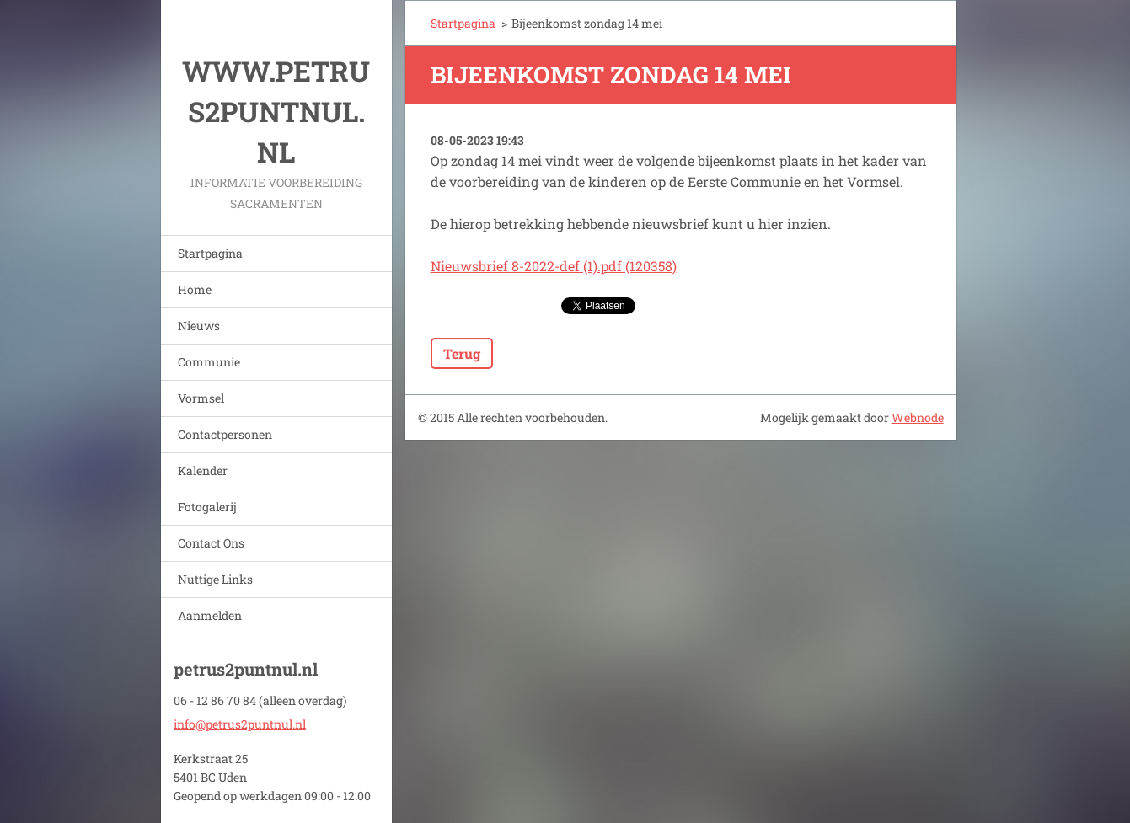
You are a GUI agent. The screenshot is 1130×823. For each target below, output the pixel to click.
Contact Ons (211, 543)
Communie (209, 362)
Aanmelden (210, 615)
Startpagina (210, 253)
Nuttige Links (215, 579)
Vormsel (201, 398)
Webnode (918, 417)
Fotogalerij (207, 507)
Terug (461, 353)
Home (195, 289)
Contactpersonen (225, 434)
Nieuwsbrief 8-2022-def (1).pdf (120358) (554, 266)
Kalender (203, 470)
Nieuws (199, 326)
